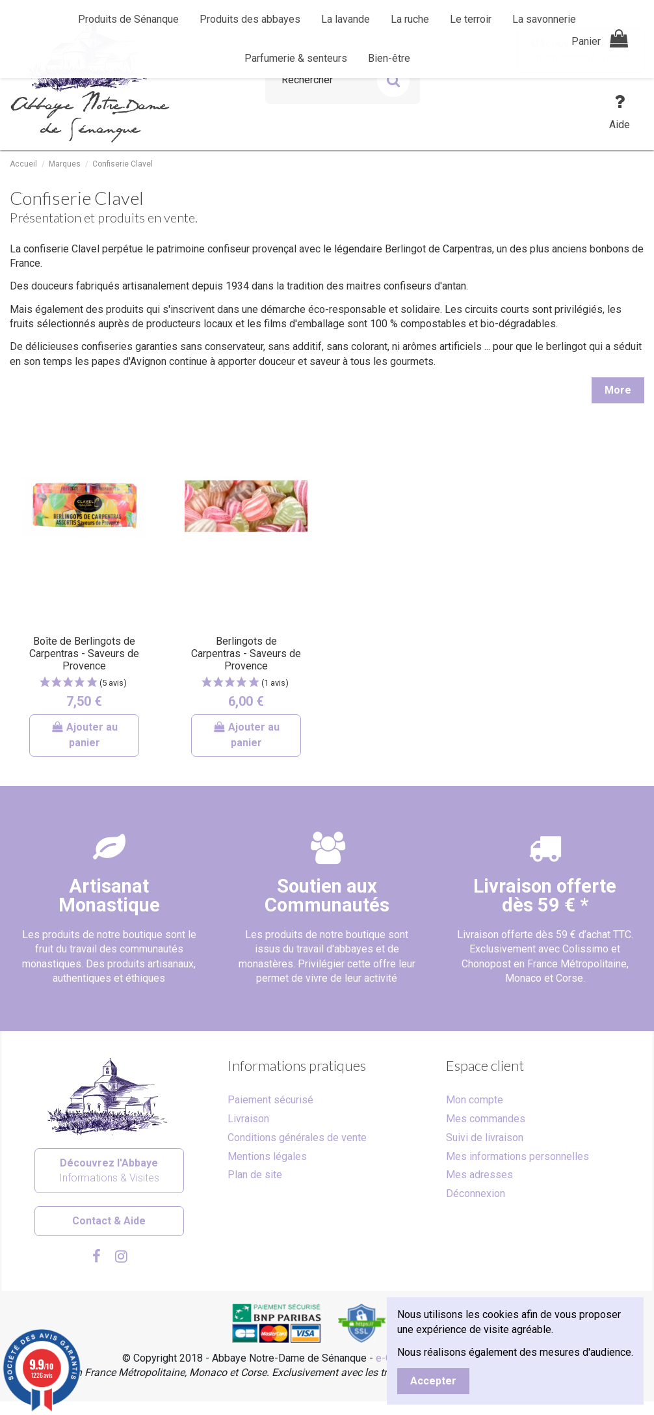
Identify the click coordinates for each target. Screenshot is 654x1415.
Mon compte (474, 1100)
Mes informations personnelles (517, 1156)
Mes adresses (479, 1174)
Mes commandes (485, 1118)
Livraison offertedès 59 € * (544, 895)
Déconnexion (475, 1193)
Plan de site (255, 1174)
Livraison (248, 1118)
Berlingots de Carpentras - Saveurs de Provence (246, 653)
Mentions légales (267, 1156)
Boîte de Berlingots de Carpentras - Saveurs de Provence (84, 653)
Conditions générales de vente (297, 1137)
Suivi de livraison (484, 1137)
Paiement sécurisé (270, 1100)
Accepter (433, 1381)
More (618, 390)
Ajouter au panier (84, 735)
